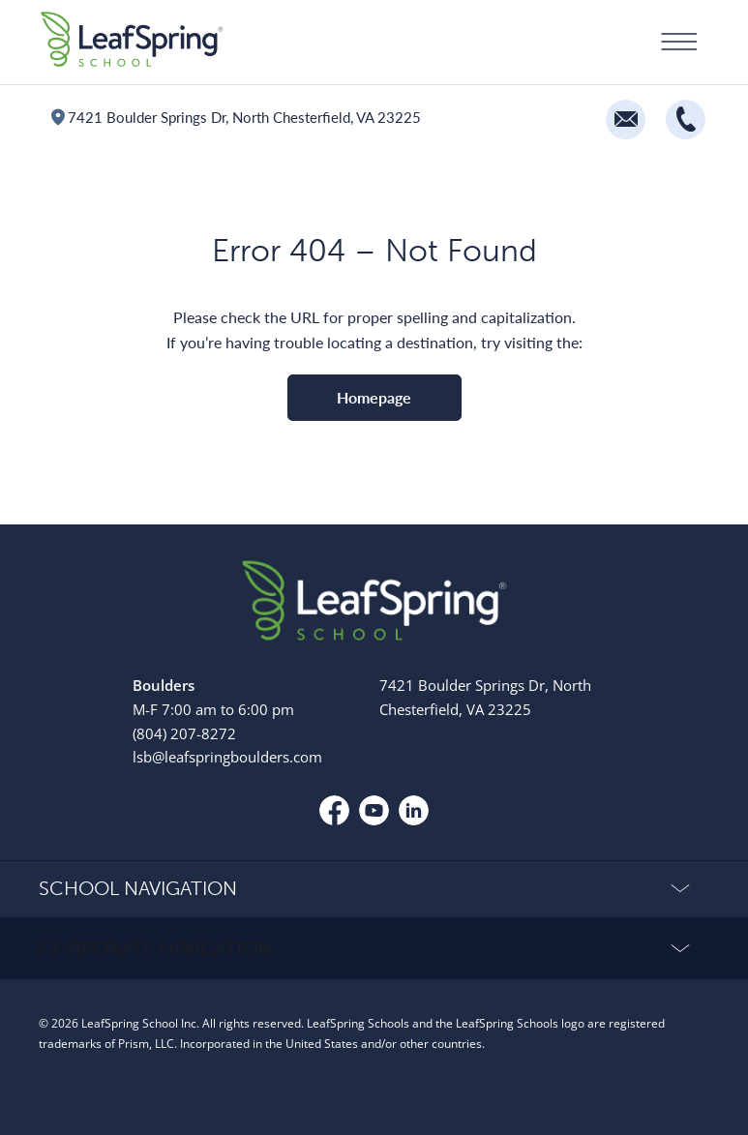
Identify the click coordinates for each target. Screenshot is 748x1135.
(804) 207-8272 (184, 733)
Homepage (374, 397)
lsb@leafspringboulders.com (227, 756)
